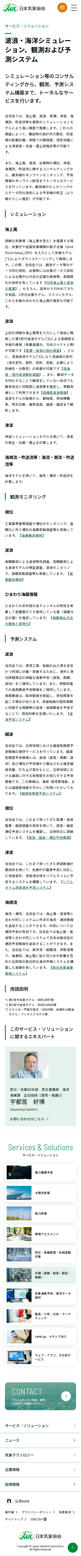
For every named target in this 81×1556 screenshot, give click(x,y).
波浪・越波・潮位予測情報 (49, 837)
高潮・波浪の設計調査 (43, 350)
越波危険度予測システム (40, 793)
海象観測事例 (32, 535)
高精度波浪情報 (55, 392)
